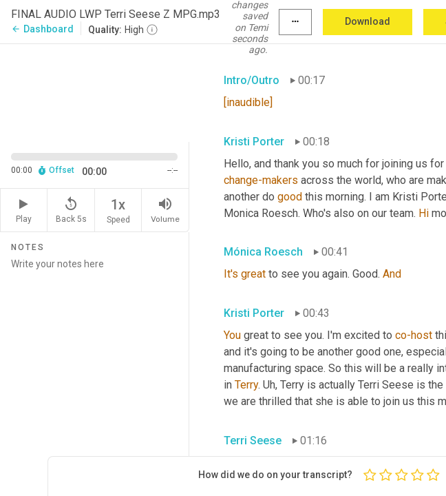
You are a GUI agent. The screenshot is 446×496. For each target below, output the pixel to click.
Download (367, 21)
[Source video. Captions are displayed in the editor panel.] (94, 91)
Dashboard (42, 28)
